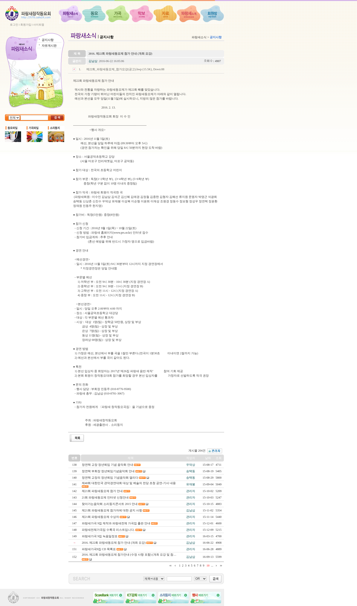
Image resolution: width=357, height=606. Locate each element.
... (212, 565)
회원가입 (25, 24)
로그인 (14, 24)
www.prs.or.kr (122, 232)
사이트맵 (38, 24)
